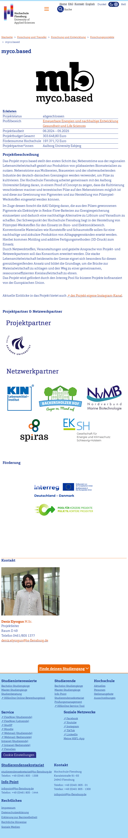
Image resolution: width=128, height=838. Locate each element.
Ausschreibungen (105, 698)
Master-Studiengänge (14, 690)
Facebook (72, 718)
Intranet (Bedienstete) (17, 745)
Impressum (8, 807)
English (90, 4)
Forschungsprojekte (102, 37)
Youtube (71, 722)
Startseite (7, 37)
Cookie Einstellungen (18, 755)
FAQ (70, 4)
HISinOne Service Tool (70, 706)
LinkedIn (72, 734)
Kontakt (79, 4)
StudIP (8, 725)
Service (7, 712)
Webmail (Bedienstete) (18, 737)
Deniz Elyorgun (31, 619)
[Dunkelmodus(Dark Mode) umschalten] (113, 4)
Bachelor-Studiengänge (15, 686)
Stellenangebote (103, 694)
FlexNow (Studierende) (18, 717)
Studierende (65, 680)
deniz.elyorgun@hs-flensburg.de (24, 640)
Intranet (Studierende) (14, 741)
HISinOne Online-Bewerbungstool (24, 698)
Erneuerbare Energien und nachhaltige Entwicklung (80, 121)
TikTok (70, 730)
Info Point (60, 694)
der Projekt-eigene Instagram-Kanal (96, 295)
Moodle (8, 729)
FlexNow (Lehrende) (16, 721)
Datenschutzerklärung (15, 812)
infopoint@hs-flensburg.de (17, 788)
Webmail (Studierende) (18, 733)
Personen (99, 690)
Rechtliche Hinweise (13, 822)
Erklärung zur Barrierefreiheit (19, 817)
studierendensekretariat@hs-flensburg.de (26, 771)
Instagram (72, 726)
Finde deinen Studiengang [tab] (64, 668)
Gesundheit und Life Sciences (64, 126)
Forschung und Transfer (31, 37)
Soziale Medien (10, 827)
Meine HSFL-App (74, 738)
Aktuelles (100, 686)
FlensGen (10, 749)
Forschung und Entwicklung (68, 37)
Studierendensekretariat (69, 698)
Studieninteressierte (19, 680)
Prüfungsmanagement (68, 702)
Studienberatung (11, 694)
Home (63, 4)
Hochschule (104, 680)
